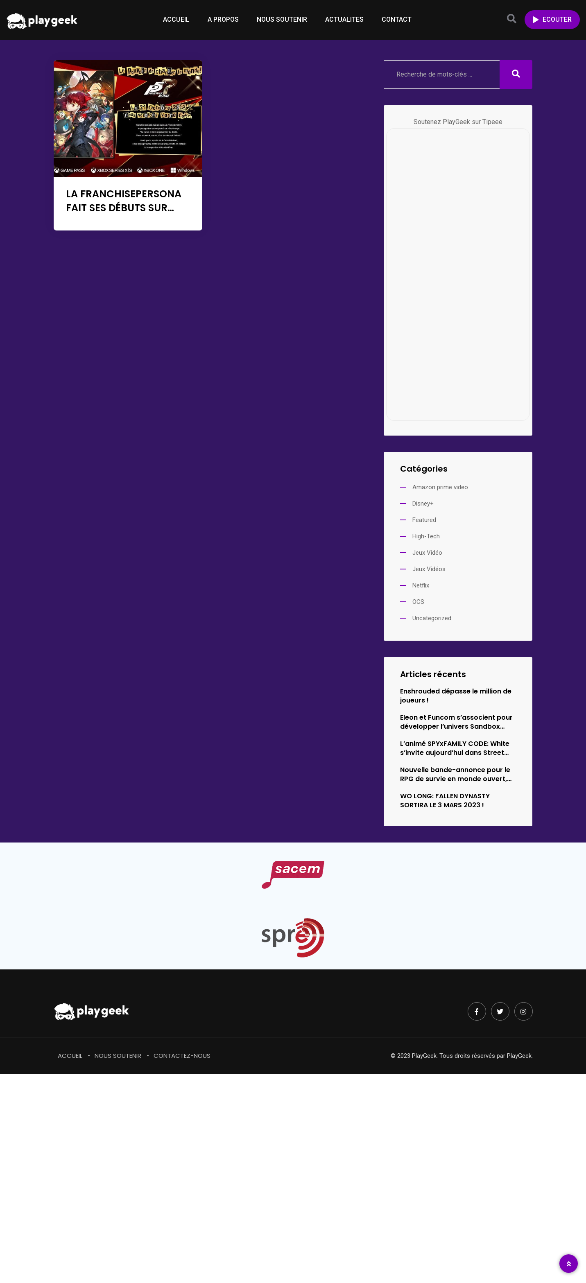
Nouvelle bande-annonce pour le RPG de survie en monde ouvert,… (455, 775)
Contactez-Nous (182, 1055)
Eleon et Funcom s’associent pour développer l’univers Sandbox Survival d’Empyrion (456, 722)
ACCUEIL (176, 19)
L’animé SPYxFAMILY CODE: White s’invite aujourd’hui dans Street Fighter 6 (454, 748)
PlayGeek (519, 1055)
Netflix (420, 585)
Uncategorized (431, 618)
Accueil (70, 1055)
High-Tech (426, 536)
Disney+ (423, 503)
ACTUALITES (344, 19)
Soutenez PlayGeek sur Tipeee (458, 122)
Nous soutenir (118, 1055)
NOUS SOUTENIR (282, 19)
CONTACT (397, 19)
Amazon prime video (440, 487)
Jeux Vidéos (429, 569)
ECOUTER (552, 19)
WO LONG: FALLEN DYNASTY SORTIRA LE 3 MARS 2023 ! (445, 801)
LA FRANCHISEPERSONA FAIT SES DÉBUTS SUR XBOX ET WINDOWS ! (123, 207)
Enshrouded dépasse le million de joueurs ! (455, 696)
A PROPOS (223, 19)
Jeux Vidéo (427, 552)
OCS (418, 601)
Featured (424, 520)
